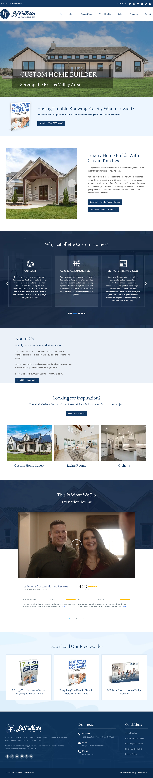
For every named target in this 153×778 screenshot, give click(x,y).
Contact (148, 14)
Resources (135, 14)
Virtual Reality (106, 14)
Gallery (122, 14)
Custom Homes (88, 14)
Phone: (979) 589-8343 (11, 3)
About (72, 14)
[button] (11, 183)
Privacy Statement (127, 773)
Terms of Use (142, 773)
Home (62, 14)
